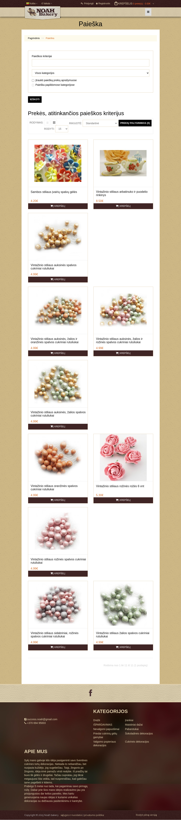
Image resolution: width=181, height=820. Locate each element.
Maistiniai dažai (134, 724)
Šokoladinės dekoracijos (139, 733)
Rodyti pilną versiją (146, 815)
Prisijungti (87, 3)
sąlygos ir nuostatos (71, 815)
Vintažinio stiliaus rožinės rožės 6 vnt (120, 486)
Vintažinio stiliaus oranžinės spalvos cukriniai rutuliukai (54, 487)
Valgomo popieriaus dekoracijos (104, 743)
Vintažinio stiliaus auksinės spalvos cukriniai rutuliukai (54, 267)
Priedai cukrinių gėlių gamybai (105, 735)
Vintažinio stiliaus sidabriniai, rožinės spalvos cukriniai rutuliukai (54, 634)
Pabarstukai (132, 729)
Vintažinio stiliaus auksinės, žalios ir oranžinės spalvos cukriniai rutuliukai (55, 340)
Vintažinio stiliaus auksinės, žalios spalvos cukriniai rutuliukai (58, 414)
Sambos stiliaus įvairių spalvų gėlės (54, 191)
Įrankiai (129, 720)
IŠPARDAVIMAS (102, 724)
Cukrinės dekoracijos (137, 741)
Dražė (96, 720)
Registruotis (103, 3)
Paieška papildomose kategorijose (53, 84)
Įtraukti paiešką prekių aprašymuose (54, 80)
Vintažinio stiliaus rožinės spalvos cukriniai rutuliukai (58, 561)
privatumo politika (94, 815)
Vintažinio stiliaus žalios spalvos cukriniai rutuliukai (123, 634)
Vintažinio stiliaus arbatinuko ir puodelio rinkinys (122, 193)
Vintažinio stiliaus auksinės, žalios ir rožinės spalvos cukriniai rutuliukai (119, 340)
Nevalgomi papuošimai (106, 729)
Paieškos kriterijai (42, 56)
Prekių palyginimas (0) (135, 123)
